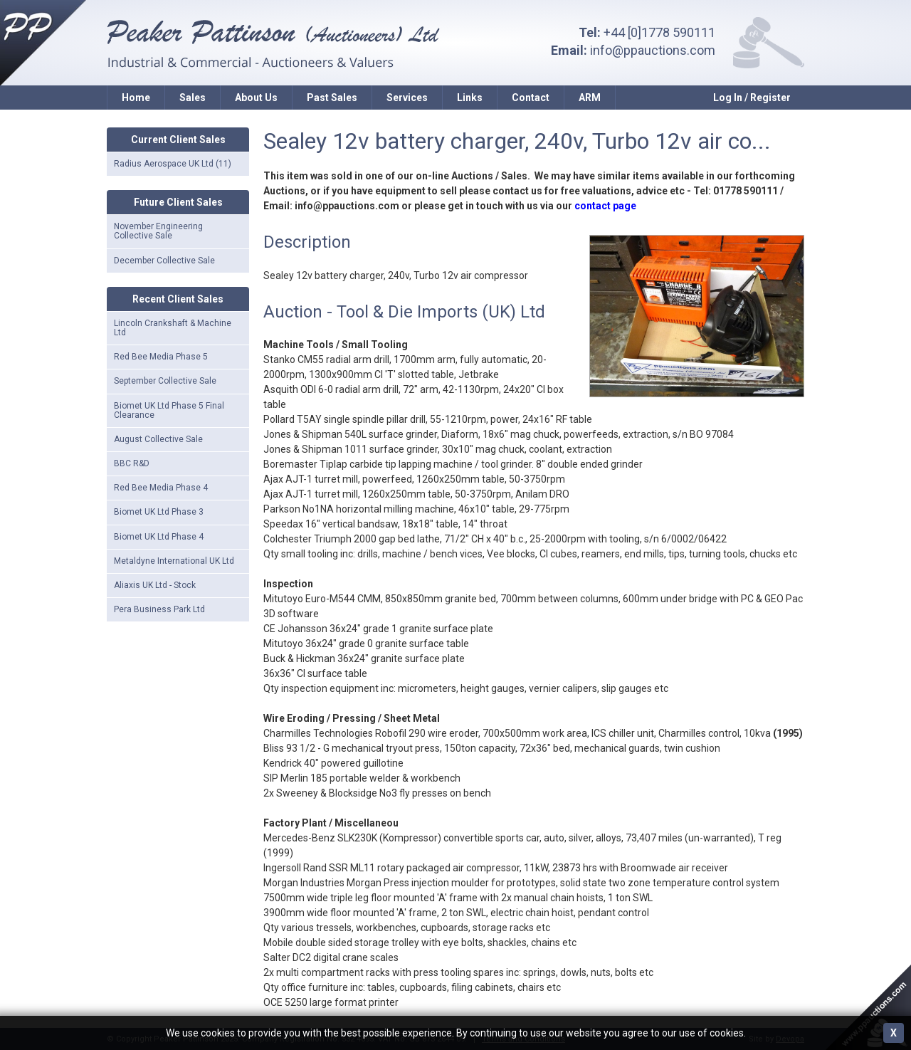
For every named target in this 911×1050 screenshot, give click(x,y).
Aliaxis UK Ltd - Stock (155, 585)
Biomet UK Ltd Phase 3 (159, 512)
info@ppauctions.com (652, 50)
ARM (590, 97)
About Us (256, 97)
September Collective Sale (165, 381)
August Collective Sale (158, 439)
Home (136, 97)
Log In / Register (752, 97)
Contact (530, 97)
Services (407, 97)
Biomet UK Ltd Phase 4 (159, 537)
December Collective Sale (164, 261)
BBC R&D (131, 463)
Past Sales (332, 97)
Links (470, 97)
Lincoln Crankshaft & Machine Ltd (172, 327)
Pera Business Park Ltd (159, 609)
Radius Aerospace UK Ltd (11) (172, 164)
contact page (605, 205)
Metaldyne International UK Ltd (174, 561)
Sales (192, 97)
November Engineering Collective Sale (158, 231)
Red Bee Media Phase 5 (161, 357)
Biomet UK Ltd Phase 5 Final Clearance (169, 410)
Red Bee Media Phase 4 (161, 488)
